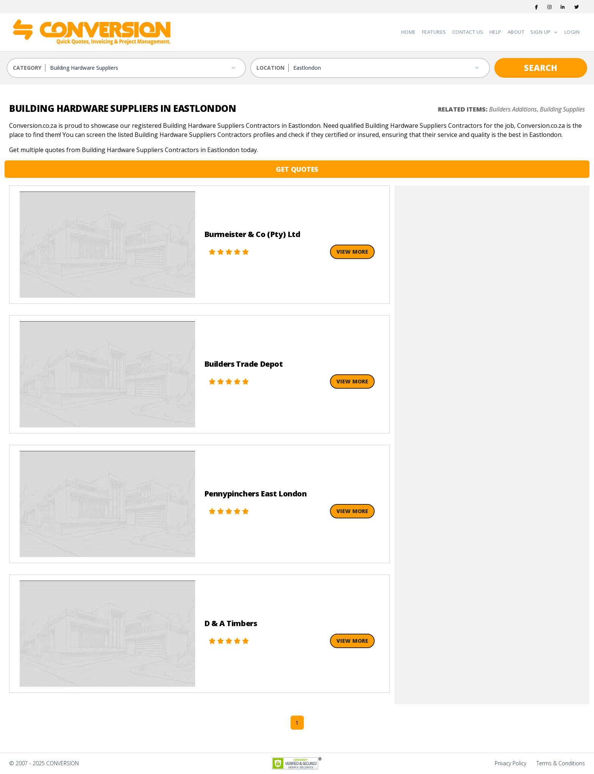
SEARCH (540, 67)
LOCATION (270, 67)
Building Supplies (562, 109)
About (516, 31)
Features (434, 31)
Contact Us (467, 31)
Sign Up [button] (541, 31)
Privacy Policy (510, 763)
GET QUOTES (297, 169)
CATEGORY (27, 67)
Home (408, 31)
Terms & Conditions (560, 763)
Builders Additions (513, 109)
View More (352, 251)
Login (572, 31)
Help (495, 31)
